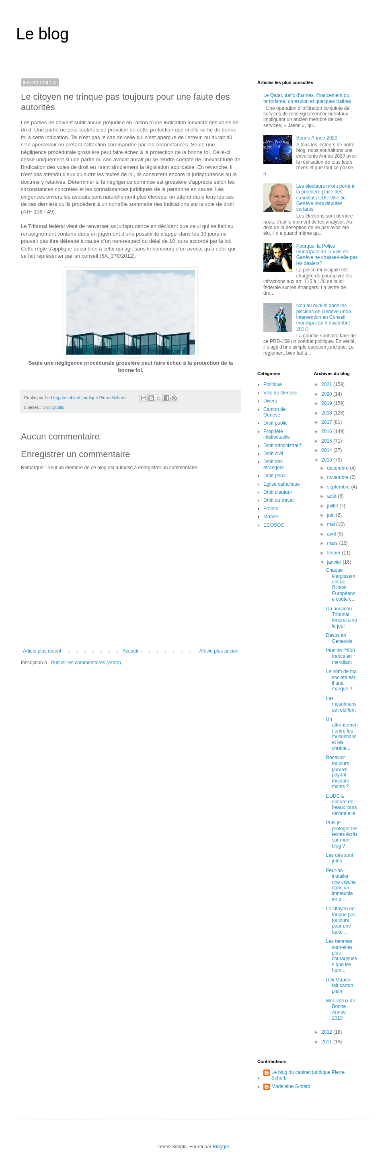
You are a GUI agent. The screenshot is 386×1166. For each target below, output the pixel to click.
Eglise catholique (281, 484)
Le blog (42, 34)
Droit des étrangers (273, 464)
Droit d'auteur (277, 492)
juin (331, 515)
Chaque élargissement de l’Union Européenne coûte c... (340, 584)
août (332, 496)
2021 (327, 384)
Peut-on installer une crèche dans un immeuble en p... (340, 885)
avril (332, 534)
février (334, 553)
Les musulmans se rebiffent (341, 704)
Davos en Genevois (339, 638)
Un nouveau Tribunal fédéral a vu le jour (341, 617)
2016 (327, 431)
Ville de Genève (280, 393)
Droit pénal (275, 475)
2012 (327, 1032)
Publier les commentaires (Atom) (86, 662)
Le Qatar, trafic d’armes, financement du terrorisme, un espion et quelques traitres (307, 98)
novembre (338, 477)
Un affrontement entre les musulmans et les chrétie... (341, 733)
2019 (327, 403)
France (270, 508)
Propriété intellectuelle (276, 434)
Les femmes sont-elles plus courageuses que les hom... (341, 955)
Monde (270, 516)
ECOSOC (273, 525)
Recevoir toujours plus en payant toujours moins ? (337, 772)
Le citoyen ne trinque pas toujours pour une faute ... (340, 920)
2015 (327, 441)
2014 (327, 450)
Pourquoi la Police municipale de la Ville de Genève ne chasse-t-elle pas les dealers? (327, 254)
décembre (338, 468)
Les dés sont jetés (339, 858)
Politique (272, 384)
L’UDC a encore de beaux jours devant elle (341, 804)
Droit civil (273, 453)
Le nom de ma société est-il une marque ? (341, 680)
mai (331, 524)
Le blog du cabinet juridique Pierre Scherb (308, 1075)
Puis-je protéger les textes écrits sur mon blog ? (341, 834)
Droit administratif (282, 445)
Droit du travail (278, 500)
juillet (333, 506)
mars (333, 543)
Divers (270, 401)
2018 (327, 413)
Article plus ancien (218, 651)
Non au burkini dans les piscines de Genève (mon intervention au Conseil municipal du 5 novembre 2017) (323, 317)
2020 (327, 394)
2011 (327, 1042)
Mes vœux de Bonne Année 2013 (340, 1009)
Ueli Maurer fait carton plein (339, 985)
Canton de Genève (274, 412)
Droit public (53, 407)
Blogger (221, 1147)
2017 (327, 422)
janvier (335, 562)
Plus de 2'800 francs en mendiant (340, 656)
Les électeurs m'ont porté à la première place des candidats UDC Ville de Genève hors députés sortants (325, 197)
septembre (339, 487)
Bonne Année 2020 (316, 138)
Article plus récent (42, 651)
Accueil (130, 651)
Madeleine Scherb (290, 1086)
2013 (327, 460)
